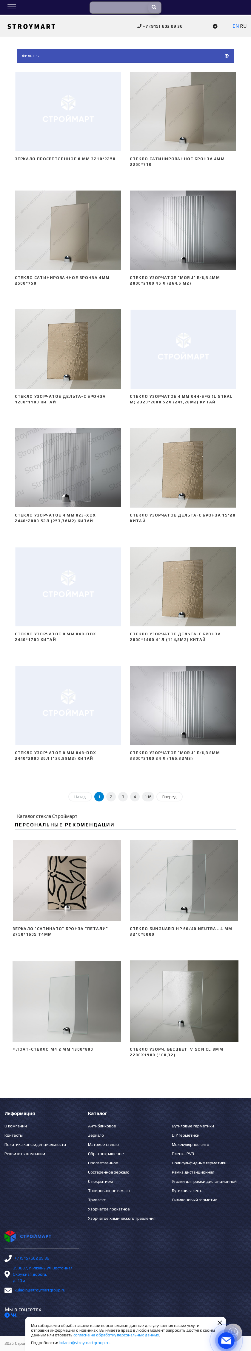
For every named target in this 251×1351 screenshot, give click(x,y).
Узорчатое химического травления (121, 1218)
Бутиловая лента (188, 1190)
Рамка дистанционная (193, 1172)
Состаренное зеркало (109, 1172)
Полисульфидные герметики (199, 1162)
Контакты (13, 1135)
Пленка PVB (183, 1153)
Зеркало (96, 1135)
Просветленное (103, 1162)
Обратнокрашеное (106, 1153)
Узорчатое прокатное (109, 1209)
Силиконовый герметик (194, 1199)
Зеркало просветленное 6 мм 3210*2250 (65, 159)
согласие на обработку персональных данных (116, 1335)
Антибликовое (102, 1126)
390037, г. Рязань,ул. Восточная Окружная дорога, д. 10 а (43, 1274)
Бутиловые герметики (193, 1126)
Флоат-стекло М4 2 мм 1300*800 (53, 1049)
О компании (15, 1126)
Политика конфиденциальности (35, 1144)
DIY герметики (185, 1135)
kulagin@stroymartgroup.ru (40, 1290)
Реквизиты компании (24, 1153)
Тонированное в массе (110, 1190)
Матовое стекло (103, 1144)
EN (235, 26)
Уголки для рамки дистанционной (204, 1181)
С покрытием (100, 1181)
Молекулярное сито (190, 1144)
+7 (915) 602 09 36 (32, 1258)
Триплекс (97, 1199)
